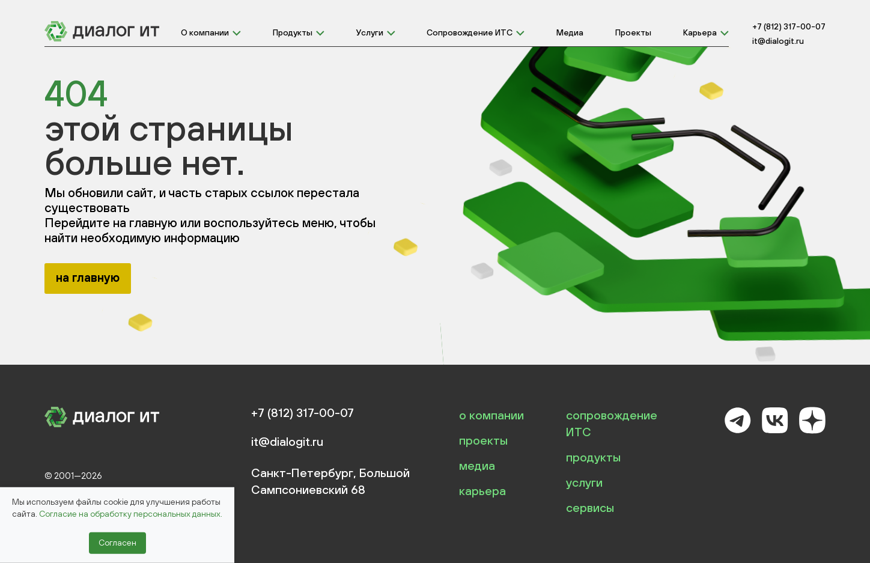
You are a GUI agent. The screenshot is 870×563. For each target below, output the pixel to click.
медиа (477, 465)
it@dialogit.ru (778, 41)
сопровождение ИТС (611, 423)
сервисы (590, 507)
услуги (584, 482)
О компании (205, 32)
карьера (482, 491)
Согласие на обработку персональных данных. (130, 514)
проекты (483, 440)
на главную (88, 277)
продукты (593, 457)
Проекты (633, 32)
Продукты (292, 32)
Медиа (569, 32)
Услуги (369, 32)
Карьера (700, 32)
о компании (491, 415)
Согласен (117, 542)
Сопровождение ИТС (470, 32)
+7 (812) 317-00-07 (789, 26)
